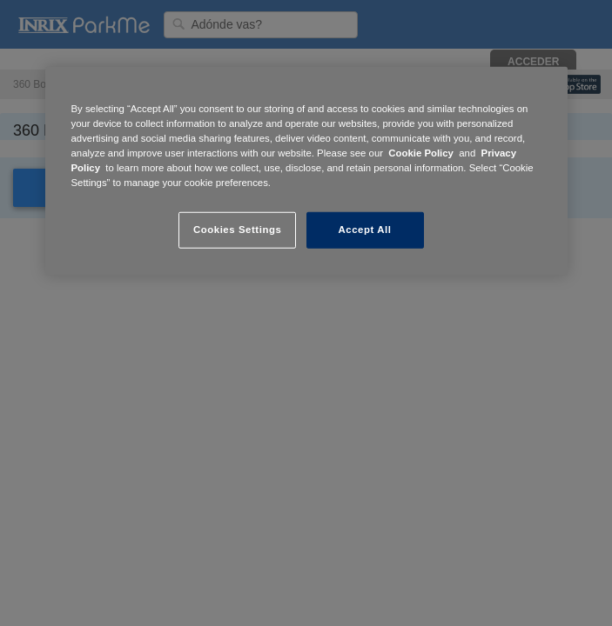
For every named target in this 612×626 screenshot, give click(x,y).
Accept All (365, 229)
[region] (306, 171)
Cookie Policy (421, 153)
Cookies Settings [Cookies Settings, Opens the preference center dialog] (237, 229)
